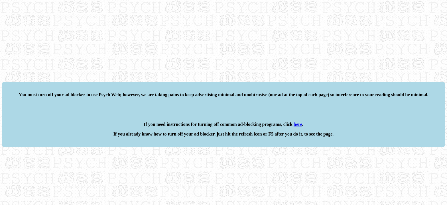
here (298, 124)
